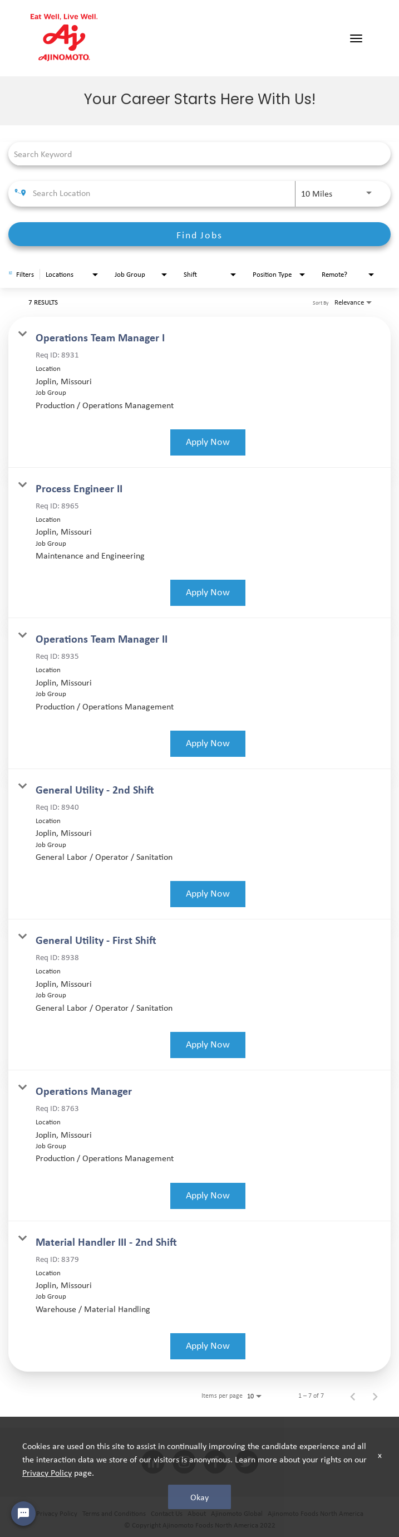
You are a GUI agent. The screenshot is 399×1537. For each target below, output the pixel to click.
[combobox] (194, 153)
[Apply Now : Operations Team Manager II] (207, 744)
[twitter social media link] (246, 1462)
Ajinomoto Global (237, 1513)
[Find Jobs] (199, 234)
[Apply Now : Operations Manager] (207, 1196)
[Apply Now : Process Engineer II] (207, 593)
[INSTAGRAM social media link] (184, 1462)
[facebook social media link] (215, 1462)
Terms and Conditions (114, 1513)
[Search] (199, 234)
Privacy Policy (56, 1513)
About (197, 1513)
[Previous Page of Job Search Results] (353, 1395)
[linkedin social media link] (153, 1462)
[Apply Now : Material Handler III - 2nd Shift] (207, 1346)
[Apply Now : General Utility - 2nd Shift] (207, 894)
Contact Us (167, 1513)
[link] (199, 392)
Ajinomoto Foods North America (315, 1513)
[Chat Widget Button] (23, 1513)
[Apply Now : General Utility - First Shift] (207, 1045)
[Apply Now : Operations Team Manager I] (207, 442)
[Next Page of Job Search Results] (375, 1395)
